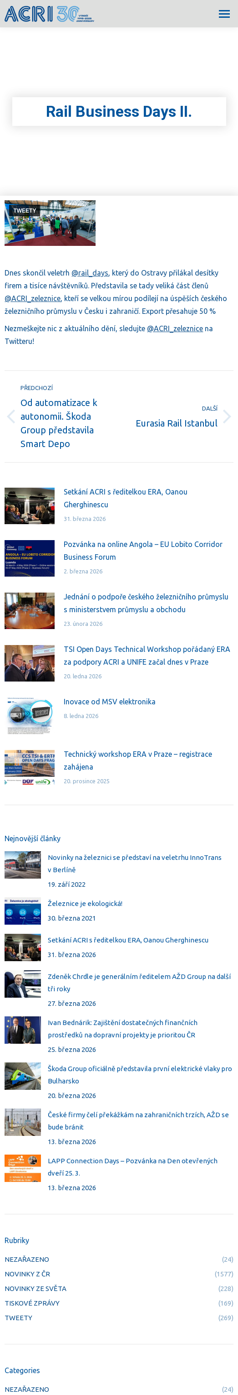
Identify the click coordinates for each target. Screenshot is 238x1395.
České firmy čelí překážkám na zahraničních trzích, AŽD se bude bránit (138, 1121)
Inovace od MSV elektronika (110, 702)
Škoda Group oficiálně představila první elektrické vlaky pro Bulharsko (140, 1075)
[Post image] (30, 506)
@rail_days (89, 273)
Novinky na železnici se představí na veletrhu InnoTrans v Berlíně (135, 864)
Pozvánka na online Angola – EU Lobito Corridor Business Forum (143, 550)
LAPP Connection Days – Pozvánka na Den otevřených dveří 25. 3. (133, 1167)
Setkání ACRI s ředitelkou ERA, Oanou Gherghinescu (125, 498)
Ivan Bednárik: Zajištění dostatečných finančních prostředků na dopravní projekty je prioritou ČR (122, 1029)
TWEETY (24, 211)
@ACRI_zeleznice (33, 298)
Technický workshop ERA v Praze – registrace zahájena (138, 760)
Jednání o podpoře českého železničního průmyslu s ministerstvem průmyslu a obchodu (146, 603)
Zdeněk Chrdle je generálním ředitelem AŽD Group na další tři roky (139, 983)
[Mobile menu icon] (224, 14)
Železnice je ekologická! (85, 903)
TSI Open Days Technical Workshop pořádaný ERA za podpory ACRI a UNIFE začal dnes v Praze (147, 655)
